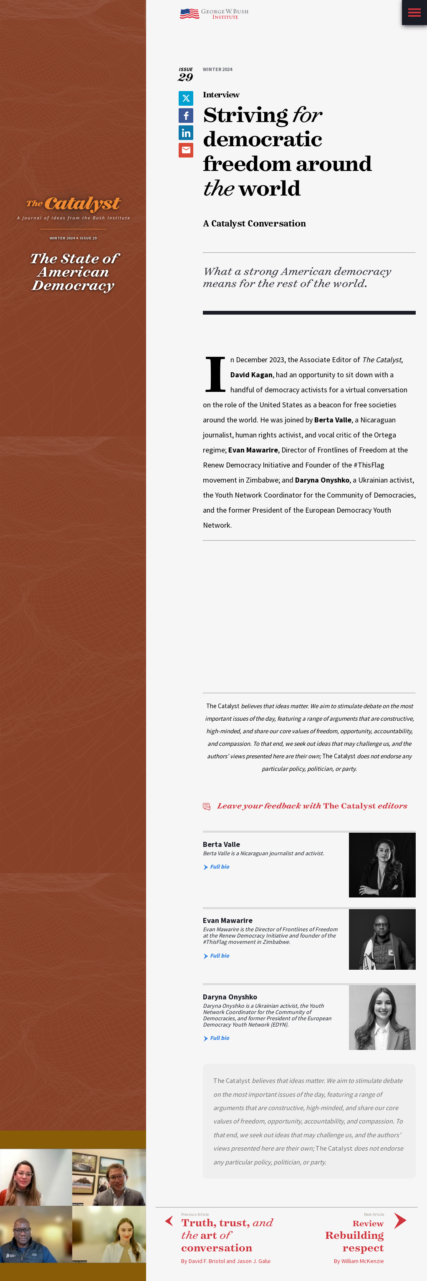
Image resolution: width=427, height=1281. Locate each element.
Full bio (216, 867)
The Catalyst (305, 806)
